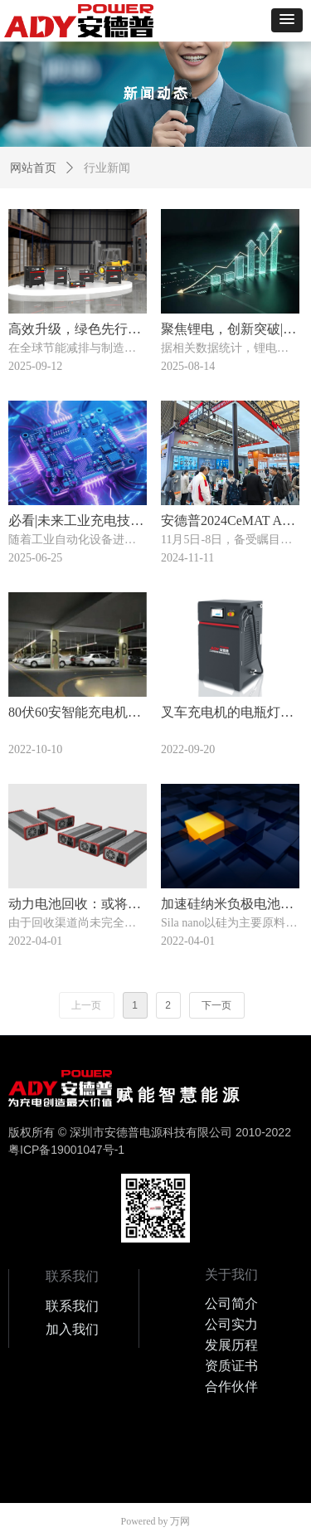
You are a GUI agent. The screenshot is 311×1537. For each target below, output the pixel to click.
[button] (287, 20)
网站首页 (33, 168)
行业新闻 (107, 168)
